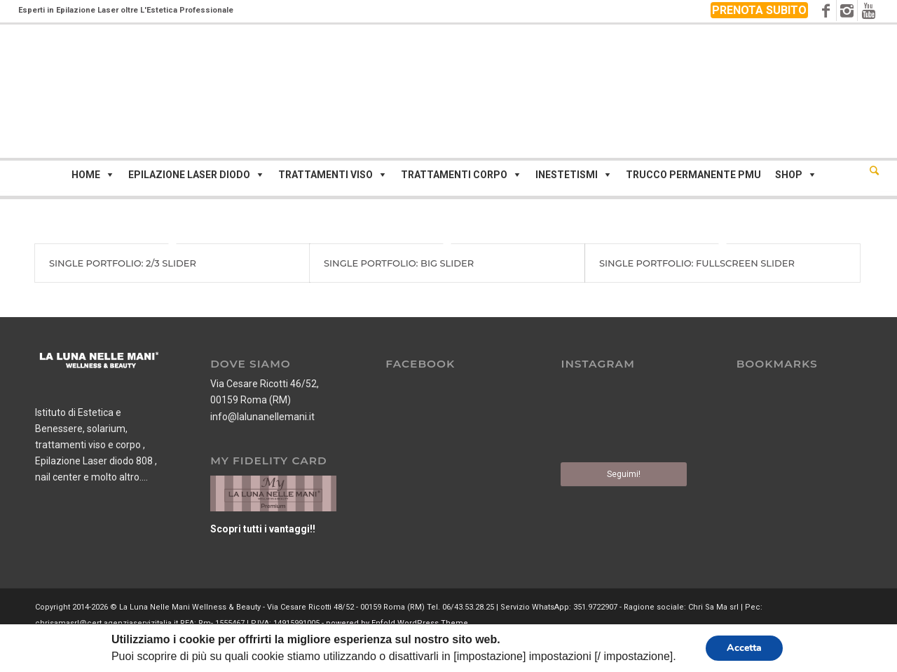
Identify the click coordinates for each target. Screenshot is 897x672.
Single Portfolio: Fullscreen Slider (697, 263)
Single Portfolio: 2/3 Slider (122, 263)
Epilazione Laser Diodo (189, 174)
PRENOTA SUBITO (759, 10)
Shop (788, 174)
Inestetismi (566, 174)
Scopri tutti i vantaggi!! (262, 529)
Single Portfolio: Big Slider (399, 263)
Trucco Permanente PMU (693, 174)
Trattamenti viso (325, 174)
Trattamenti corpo (454, 174)
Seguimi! (624, 474)
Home (85, 174)
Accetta (744, 647)
